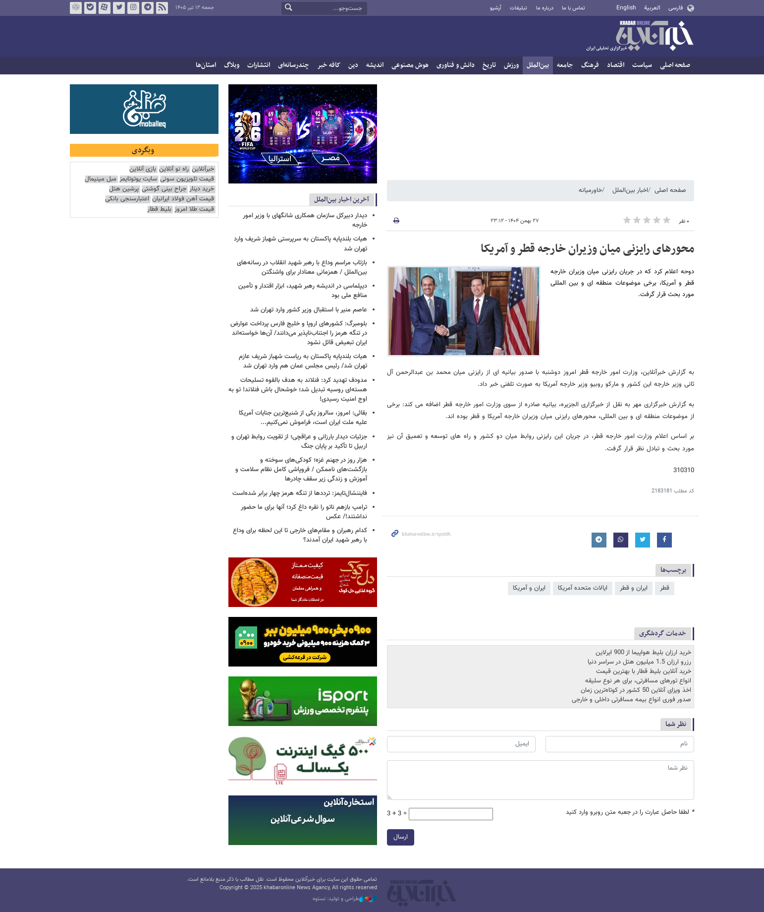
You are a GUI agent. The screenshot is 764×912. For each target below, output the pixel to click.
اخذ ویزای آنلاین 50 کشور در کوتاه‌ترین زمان (636, 690)
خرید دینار (201, 189)
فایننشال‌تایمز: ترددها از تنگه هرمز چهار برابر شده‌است (299, 493)
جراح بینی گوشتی (164, 189)
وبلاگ (231, 65)
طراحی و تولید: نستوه (345, 899)
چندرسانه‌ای (293, 65)
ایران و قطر (634, 588)
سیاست (642, 65)
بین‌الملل (538, 65)
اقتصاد (615, 65)
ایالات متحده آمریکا (582, 588)
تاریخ (489, 65)
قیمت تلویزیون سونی (187, 179)
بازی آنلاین (142, 169)
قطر (664, 588)
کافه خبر (328, 65)
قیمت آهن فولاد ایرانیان (183, 199)
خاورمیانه (590, 190)
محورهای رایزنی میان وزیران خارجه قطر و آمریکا (587, 249)
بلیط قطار (159, 209)
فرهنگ (590, 65)
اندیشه (374, 65)
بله (90, 8)
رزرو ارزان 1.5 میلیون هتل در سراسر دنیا (639, 662)
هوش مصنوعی (410, 65)
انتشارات (258, 65)
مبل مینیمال (100, 179)
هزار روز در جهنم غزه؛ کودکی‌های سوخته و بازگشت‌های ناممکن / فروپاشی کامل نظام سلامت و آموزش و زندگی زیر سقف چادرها (301, 469)
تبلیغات (518, 8)
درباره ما (544, 8)
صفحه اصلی (675, 65)
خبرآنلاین (639, 37)
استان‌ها (206, 65)
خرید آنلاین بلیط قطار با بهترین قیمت (643, 671)
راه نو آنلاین (174, 169)
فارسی (675, 7)
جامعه (565, 65)
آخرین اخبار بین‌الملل (341, 199)
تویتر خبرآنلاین (119, 8)
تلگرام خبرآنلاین (148, 8)
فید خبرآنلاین (162, 8)
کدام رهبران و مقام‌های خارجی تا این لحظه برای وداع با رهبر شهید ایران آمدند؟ (300, 535)
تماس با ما (573, 8)
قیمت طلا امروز (194, 209)
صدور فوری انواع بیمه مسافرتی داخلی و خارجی (631, 700)
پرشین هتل (124, 189)
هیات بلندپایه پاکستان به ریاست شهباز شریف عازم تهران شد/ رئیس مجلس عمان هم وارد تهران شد (303, 361)
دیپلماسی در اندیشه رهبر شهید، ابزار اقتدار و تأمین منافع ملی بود (302, 291)
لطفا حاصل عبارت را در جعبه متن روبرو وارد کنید (630, 812)
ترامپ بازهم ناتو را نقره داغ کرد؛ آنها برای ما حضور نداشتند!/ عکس (304, 512)
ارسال (400, 837)
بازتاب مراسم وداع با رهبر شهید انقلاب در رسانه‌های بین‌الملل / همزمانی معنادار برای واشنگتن (302, 267)
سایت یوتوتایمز (138, 179)
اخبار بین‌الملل (630, 190)
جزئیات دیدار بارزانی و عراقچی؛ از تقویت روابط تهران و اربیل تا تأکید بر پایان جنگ (299, 441)
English (626, 7)
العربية (652, 7)
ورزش (511, 65)
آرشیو (495, 8)
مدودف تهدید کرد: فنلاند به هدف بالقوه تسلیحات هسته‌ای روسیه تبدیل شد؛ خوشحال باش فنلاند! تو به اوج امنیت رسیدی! (297, 389)
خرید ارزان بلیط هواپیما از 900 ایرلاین (643, 653)
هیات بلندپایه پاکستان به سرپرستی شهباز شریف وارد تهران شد (300, 243)
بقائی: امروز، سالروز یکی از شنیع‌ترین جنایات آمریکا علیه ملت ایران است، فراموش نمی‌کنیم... (303, 417)
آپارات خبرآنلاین (104, 8)
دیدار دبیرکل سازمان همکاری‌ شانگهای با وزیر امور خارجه (305, 220)
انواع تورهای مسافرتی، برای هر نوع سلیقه (638, 681)
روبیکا (76, 8)
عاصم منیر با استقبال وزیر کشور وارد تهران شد (308, 310)
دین (353, 65)
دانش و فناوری (456, 65)
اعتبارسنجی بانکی (127, 199)
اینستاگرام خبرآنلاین (133, 8)
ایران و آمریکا (529, 588)
